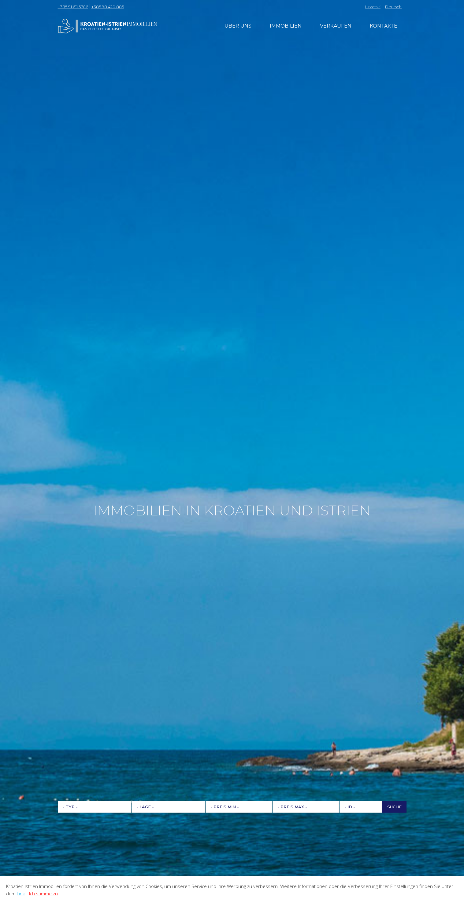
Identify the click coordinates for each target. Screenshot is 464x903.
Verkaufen (335, 26)
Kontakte (383, 26)
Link (21, 893)
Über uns (238, 26)
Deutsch (393, 6)
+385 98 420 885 (107, 6)
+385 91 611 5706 (73, 6)
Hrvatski (372, 6)
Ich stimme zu (43, 893)
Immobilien (286, 26)
